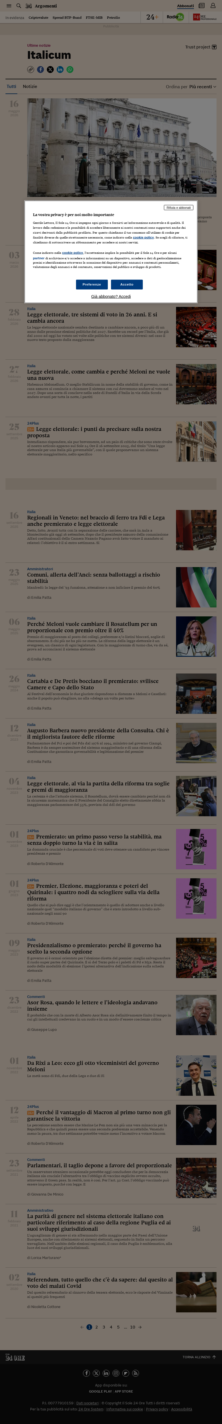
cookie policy (143, 237)
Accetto (127, 284)
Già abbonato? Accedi (111, 296)
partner (39, 258)
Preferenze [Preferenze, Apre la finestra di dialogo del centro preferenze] (92, 284)
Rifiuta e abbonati (178, 207)
